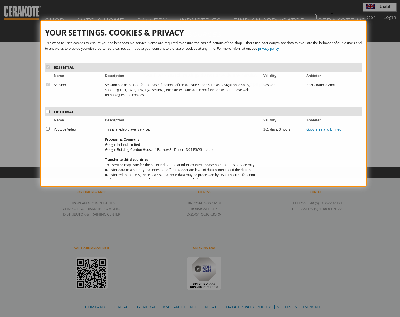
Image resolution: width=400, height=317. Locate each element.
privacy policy (268, 48)
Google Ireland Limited (323, 129)
